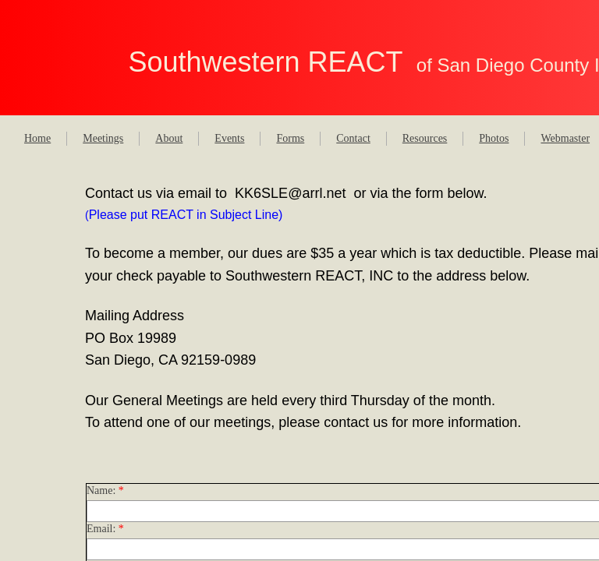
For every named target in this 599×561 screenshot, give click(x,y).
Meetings (103, 138)
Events (229, 138)
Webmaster (565, 138)
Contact (353, 138)
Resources (425, 138)
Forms (290, 138)
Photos (494, 138)
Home (37, 138)
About (169, 138)
